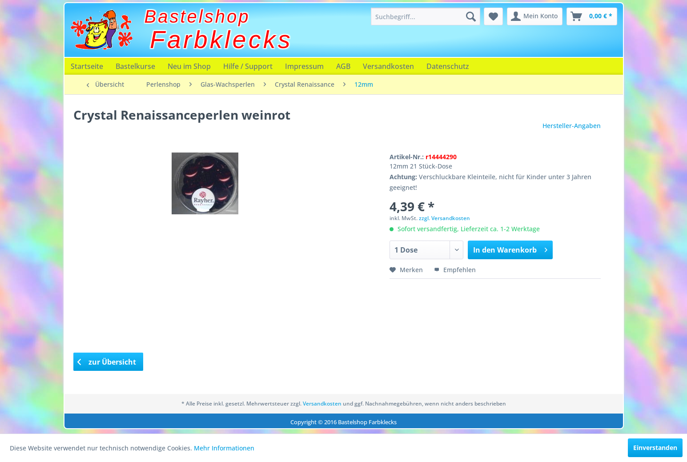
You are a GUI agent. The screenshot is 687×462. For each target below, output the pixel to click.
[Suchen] (471, 16)
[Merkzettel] (493, 16)
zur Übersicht (106, 362)
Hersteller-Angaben (571, 125)
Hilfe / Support (248, 66)
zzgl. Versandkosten (444, 218)
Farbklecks (221, 39)
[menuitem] (425, 16)
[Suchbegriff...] (425, 16)
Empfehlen (455, 269)
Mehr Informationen (224, 448)
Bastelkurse (135, 66)
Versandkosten (388, 66)
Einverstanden (655, 447)
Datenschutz (447, 66)
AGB (343, 66)
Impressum (304, 66)
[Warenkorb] (591, 16)
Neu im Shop (189, 66)
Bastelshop (197, 16)
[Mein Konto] (534, 16)
